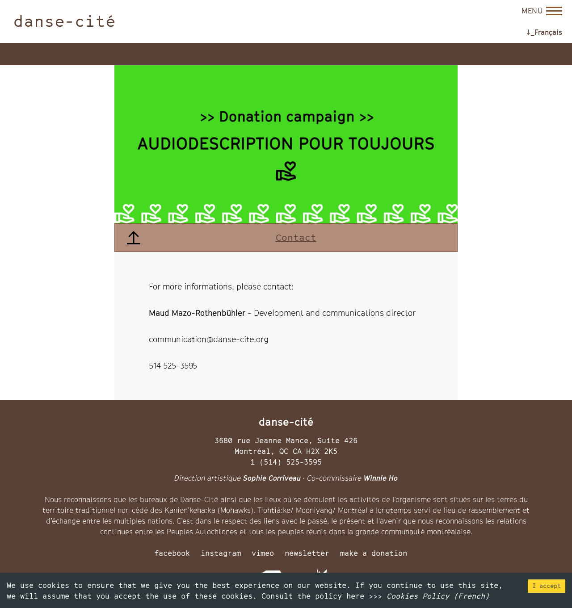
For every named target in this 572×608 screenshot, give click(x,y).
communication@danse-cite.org (209, 339)
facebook (172, 553)
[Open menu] (541, 11)
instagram (221, 553)
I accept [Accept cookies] (546, 585)
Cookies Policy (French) (438, 595)
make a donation (373, 553)
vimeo (263, 553)
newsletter (307, 553)
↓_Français (544, 32)
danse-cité (64, 21)
